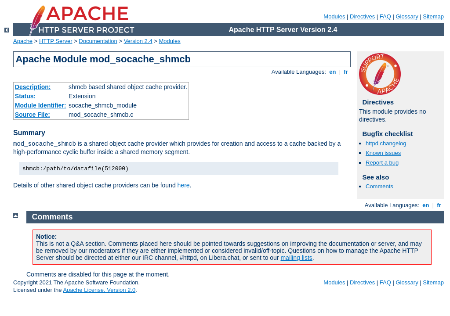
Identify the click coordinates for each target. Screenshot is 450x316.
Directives (362, 16)
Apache (23, 41)
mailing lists (296, 257)
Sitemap (433, 16)
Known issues (383, 153)
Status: (25, 96)
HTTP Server (56, 41)
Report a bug (382, 162)
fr (346, 71)
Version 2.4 (138, 41)
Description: (33, 86)
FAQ (385, 16)
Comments (379, 186)
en (333, 71)
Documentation (98, 41)
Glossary (407, 16)
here (184, 185)
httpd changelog (386, 143)
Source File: (32, 114)
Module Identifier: (40, 105)
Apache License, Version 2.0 (99, 290)
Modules (334, 16)
